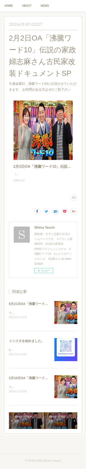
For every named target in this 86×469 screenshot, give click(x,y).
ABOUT (26, 5)
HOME (9, 5)
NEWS (45, 5)
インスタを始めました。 (26, 346)
